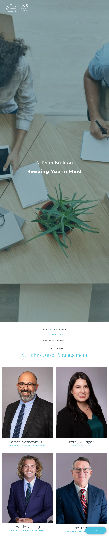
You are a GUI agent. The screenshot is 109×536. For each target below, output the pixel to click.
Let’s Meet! (96, 530)
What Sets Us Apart (54, 329)
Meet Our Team (54, 335)
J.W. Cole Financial (54, 340)
